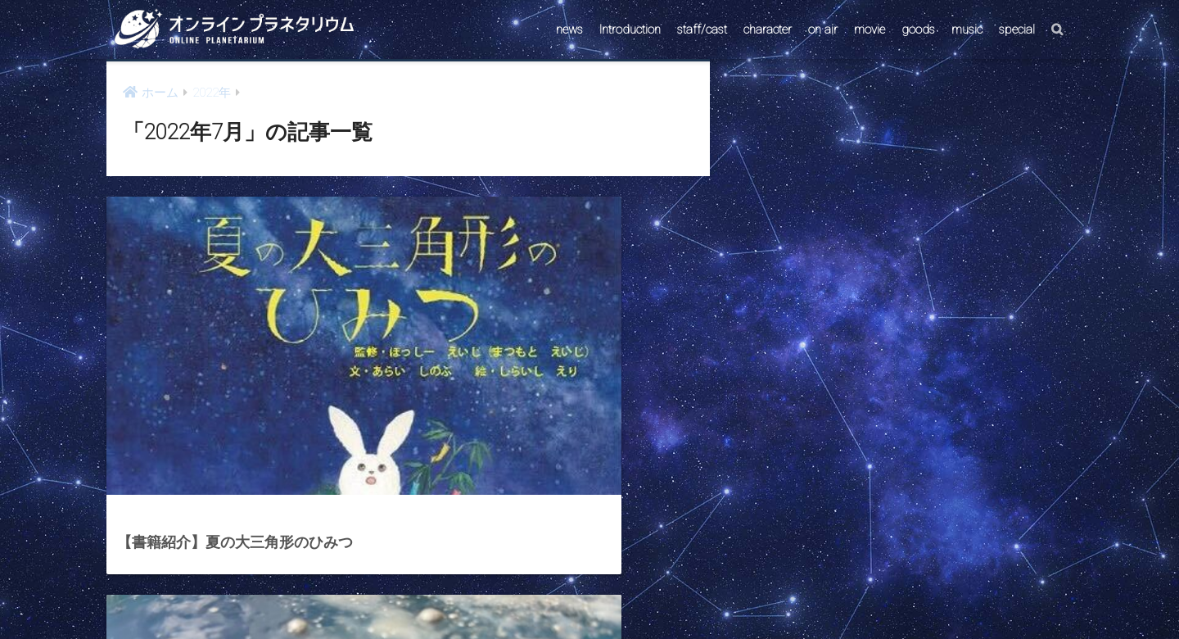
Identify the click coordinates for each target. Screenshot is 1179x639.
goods (918, 29)
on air (823, 29)
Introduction (630, 29)
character (767, 29)
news (569, 29)
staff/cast (702, 29)
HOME (589, 560)
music (966, 29)
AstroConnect (601, 595)
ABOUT (668, 595)
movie (869, 29)
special (1017, 29)
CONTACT (526, 595)
